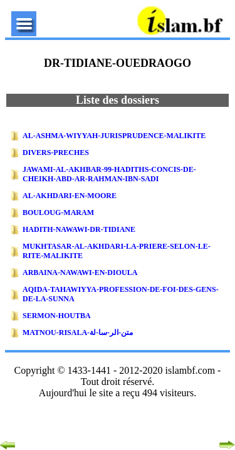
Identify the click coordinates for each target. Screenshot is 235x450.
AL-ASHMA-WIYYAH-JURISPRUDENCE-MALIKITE (114, 135)
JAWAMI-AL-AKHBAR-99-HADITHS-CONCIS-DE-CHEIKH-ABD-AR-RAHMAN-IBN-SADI (109, 174)
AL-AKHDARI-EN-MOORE (70, 195)
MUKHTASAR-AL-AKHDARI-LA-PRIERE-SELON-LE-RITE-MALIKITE (117, 251)
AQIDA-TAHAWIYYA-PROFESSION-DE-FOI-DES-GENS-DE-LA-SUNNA (121, 294)
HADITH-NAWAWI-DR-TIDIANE (79, 229)
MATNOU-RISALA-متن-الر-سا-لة (78, 332)
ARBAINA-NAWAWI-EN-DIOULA (80, 272)
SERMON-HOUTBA (57, 315)
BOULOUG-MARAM (58, 212)
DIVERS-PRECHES (56, 152)
